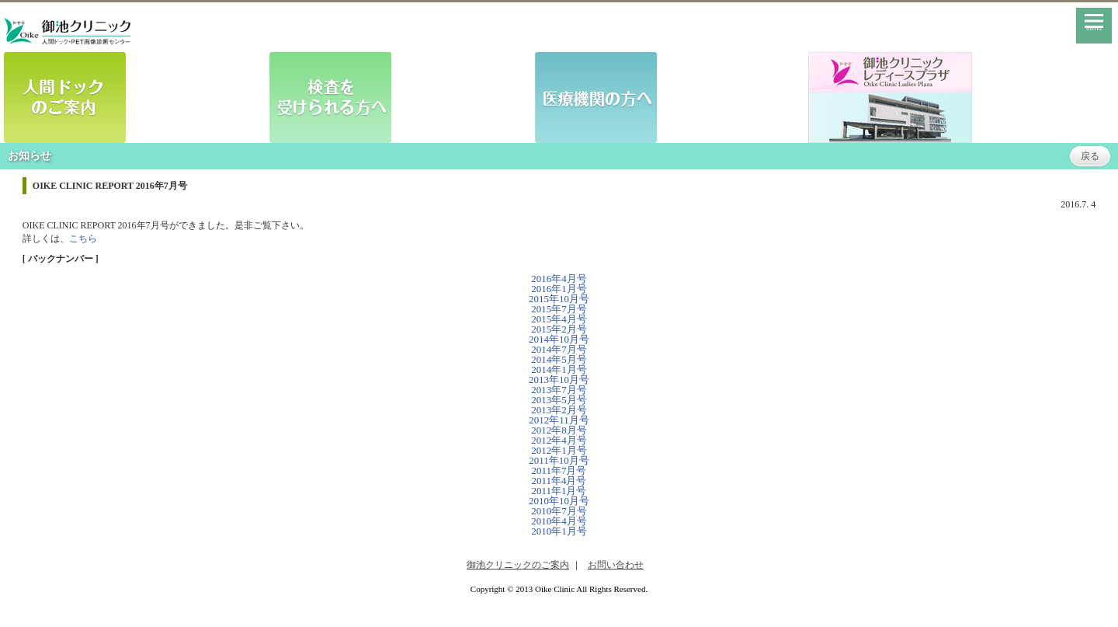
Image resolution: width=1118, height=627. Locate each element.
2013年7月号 (559, 389)
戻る (1090, 156)
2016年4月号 (559, 278)
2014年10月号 (559, 339)
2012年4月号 (559, 440)
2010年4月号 (559, 521)
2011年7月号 (558, 470)
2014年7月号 (559, 349)
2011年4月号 (558, 480)
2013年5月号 (559, 400)
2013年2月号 (559, 410)
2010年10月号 (559, 501)
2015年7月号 (559, 309)
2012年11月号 (559, 420)
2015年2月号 (559, 329)
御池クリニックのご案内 (518, 564)
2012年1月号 (559, 450)
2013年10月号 (559, 379)
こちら (83, 238)
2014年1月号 (559, 369)
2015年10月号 (559, 299)
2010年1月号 (559, 531)
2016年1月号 (559, 288)
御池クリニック (67, 31)
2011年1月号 (558, 490)
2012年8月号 (559, 430)
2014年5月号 (559, 359)
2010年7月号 (559, 511)
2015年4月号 (559, 319)
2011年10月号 (559, 460)
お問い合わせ (616, 564)
